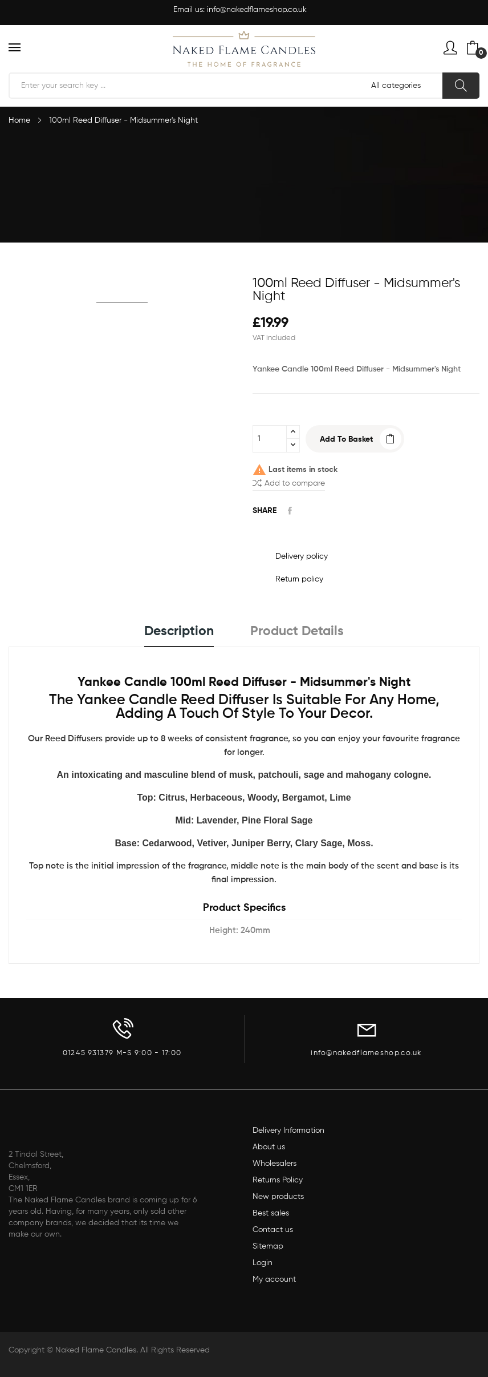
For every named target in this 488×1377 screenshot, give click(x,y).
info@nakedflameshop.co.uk (257, 10)
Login (263, 1263)
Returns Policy (278, 1180)
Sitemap (268, 1246)
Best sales (271, 1213)
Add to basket (346, 439)
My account (274, 1279)
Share (290, 510)
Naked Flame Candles (95, 1350)
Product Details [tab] (297, 631)
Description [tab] (179, 631)
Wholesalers (274, 1164)
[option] (122, 283)
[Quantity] (270, 439)
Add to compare (289, 482)
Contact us (273, 1230)
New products (278, 1197)
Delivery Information (288, 1130)
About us (269, 1147)
